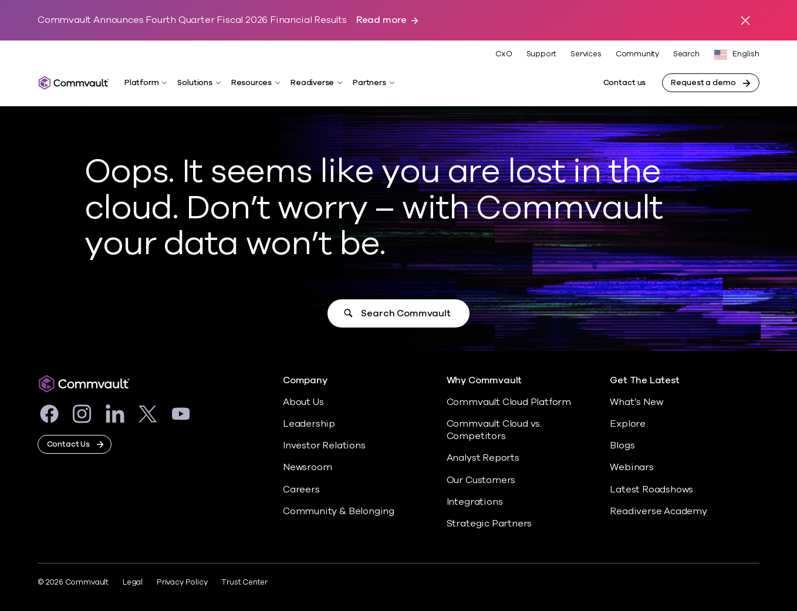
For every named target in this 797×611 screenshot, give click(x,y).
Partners (369, 82)
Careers (301, 489)
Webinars (631, 467)
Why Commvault (484, 380)
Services (585, 54)
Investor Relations (324, 445)
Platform (141, 82)
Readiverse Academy (658, 511)
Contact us (624, 82)
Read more (381, 20)
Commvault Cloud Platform (509, 402)
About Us (303, 402)
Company (305, 380)
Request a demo (703, 82)
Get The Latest (644, 380)
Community (637, 54)
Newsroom (307, 467)
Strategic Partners (489, 523)
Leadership (309, 423)
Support (541, 54)
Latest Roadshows (651, 489)
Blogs (622, 445)
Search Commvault (405, 313)
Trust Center (244, 582)
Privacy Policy (182, 582)
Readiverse (312, 82)
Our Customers (481, 480)
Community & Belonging (338, 511)
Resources (251, 82)
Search (686, 54)
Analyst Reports (483, 457)
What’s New (636, 402)
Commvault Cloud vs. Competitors (494, 430)
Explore (628, 423)
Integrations (475, 501)
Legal (133, 582)
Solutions (194, 82)
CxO (503, 54)
